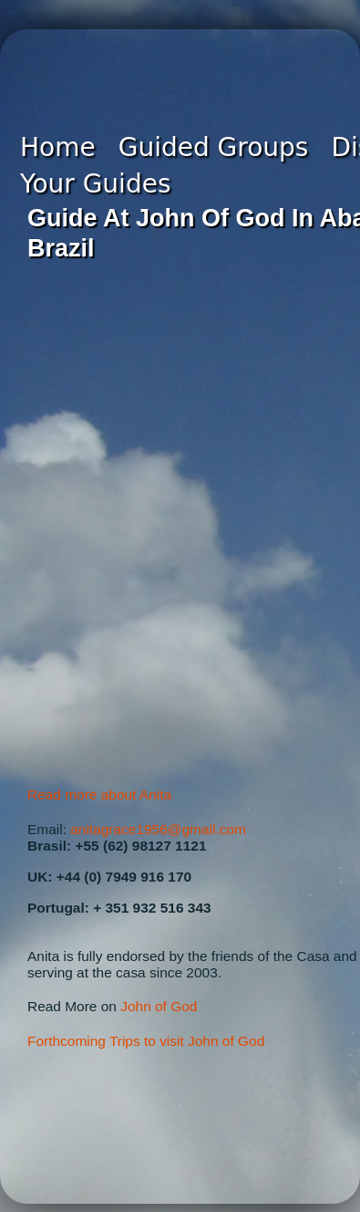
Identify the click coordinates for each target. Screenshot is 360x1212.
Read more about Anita (99, 794)
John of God (158, 1006)
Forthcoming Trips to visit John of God (145, 1041)
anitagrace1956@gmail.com (158, 829)
